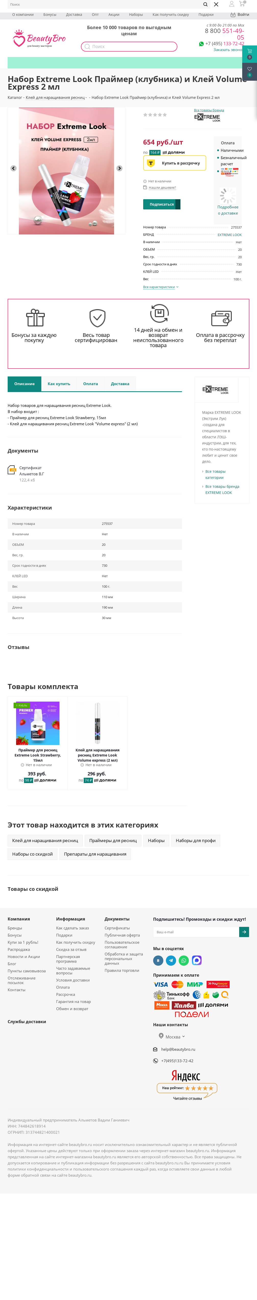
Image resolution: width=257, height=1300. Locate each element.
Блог (12, 963)
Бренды (15, 927)
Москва (169, 1037)
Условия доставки (73, 980)
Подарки (206, 14)
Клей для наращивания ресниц (45, 840)
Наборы (136, 14)
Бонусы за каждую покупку (34, 338)
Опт (95, 14)
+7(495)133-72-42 (177, 1060)
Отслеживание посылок (21, 980)
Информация (70, 919)
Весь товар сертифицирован (96, 338)
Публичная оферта (122, 935)
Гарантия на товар (73, 1001)
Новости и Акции (24, 956)
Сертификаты (117, 927)
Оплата (63, 987)
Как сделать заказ (72, 927)
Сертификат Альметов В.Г (31, 470)
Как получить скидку (171, 14)
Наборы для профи (196, 840)
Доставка (74, 14)
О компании (23, 14)
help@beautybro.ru (178, 1048)
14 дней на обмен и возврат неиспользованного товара (158, 337)
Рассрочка (65, 994)
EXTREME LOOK (230, 234)
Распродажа (19, 949)
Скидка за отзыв (71, 949)
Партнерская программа (68, 959)
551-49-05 (224, 33)
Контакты (17, 989)
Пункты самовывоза (27, 970)
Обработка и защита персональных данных (124, 958)
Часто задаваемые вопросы (73, 970)
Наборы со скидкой (32, 854)
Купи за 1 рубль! (23, 942)
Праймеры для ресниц (113, 840)
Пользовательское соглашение (122, 944)
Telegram (171, 960)
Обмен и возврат (72, 1008)
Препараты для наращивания (95, 854)
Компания (19, 919)
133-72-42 (224, 43)
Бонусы (49, 14)
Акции (113, 14)
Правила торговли (122, 970)
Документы (117, 919)
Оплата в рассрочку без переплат (220, 338)
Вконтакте (158, 960)
